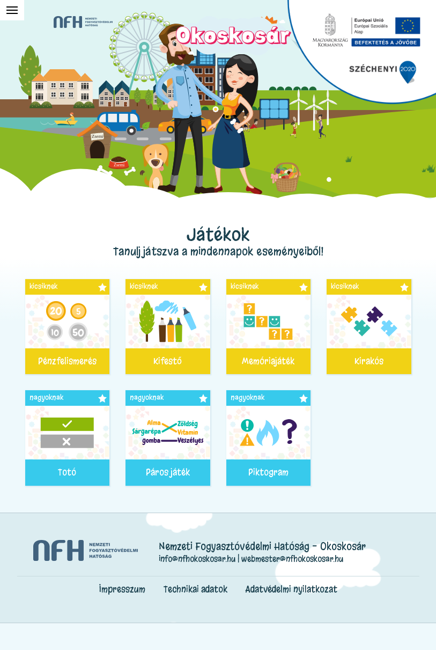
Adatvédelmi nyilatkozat (291, 589)
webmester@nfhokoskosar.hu (292, 558)
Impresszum (122, 589)
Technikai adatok (195, 589)
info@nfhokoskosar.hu (197, 558)
